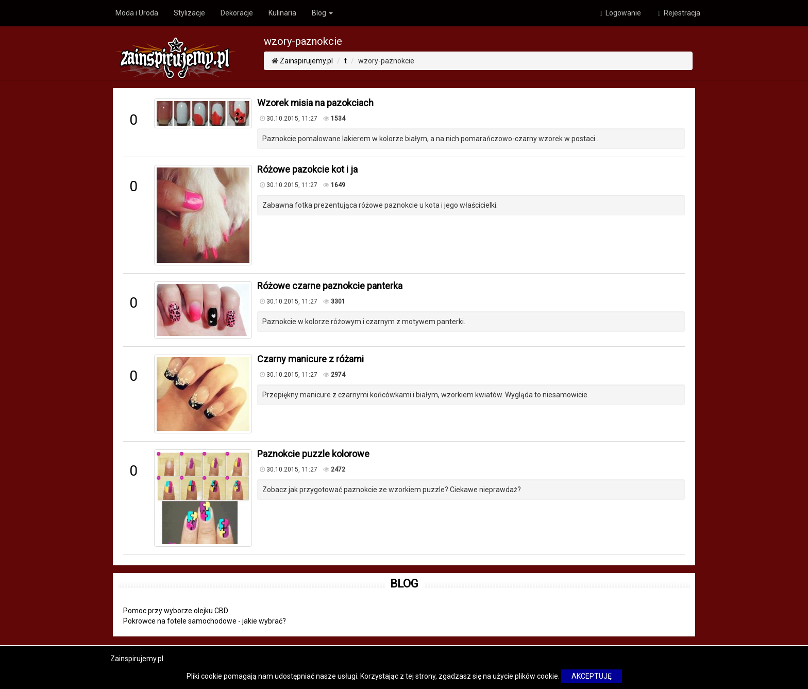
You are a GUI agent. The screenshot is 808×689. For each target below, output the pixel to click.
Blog (322, 13)
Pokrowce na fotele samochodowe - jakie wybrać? (204, 621)
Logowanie (620, 13)
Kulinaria (282, 13)
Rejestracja (679, 13)
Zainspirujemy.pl (306, 61)
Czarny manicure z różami (310, 359)
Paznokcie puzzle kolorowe (313, 453)
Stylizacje (189, 13)
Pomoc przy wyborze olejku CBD (175, 611)
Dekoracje (237, 13)
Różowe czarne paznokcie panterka (329, 285)
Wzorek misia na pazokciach (315, 102)
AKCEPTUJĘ (591, 676)
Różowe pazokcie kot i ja (307, 169)
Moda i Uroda (136, 13)
